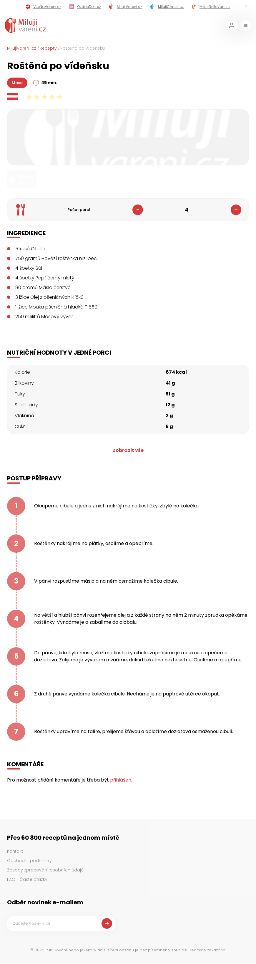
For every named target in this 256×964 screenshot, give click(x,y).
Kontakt (15, 851)
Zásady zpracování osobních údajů (45, 870)
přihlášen (120, 780)
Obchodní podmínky (29, 861)
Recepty (48, 48)
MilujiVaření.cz (21, 48)
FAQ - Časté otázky (27, 879)
